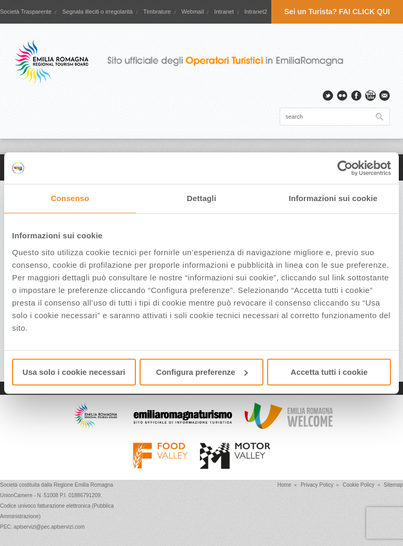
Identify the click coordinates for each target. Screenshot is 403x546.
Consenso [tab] (70, 198)
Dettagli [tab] (201, 198)
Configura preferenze (202, 372)
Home (284, 485)
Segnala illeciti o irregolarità (97, 11)
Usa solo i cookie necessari (74, 372)
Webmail (193, 11)
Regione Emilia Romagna (83, 485)
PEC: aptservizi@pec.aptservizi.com (42, 527)
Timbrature (157, 11)
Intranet (224, 11)
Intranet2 (256, 11)
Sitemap (393, 485)
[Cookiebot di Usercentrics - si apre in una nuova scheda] (345, 168)
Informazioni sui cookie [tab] (333, 198)
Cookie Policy (359, 485)
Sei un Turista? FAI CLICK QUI (337, 11)
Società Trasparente (25, 11)
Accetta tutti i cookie (329, 372)
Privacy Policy (317, 485)
